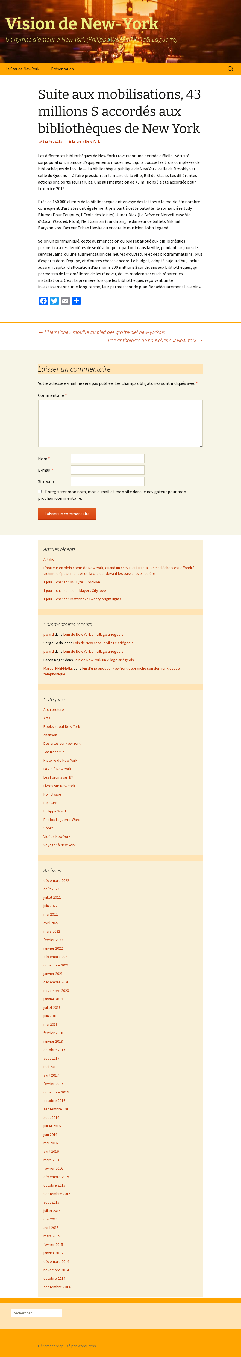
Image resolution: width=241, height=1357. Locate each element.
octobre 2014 (54, 1278)
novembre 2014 (56, 1269)
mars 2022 (51, 931)
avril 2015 (51, 1227)
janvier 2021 (53, 973)
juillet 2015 (52, 1210)
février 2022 (53, 939)
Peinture (50, 802)
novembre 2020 (56, 990)
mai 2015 (50, 1219)
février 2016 (53, 1168)
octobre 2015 (54, 1185)
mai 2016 (50, 1142)
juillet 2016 (52, 1126)
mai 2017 (50, 1066)
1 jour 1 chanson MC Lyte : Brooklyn (71, 582)
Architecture (53, 709)
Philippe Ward (54, 811)
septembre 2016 (56, 1109)
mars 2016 (51, 1159)
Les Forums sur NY (58, 777)
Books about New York (61, 726)
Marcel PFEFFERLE (58, 668)
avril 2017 (51, 1075)
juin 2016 (50, 1134)
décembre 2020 (56, 982)
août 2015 (51, 1202)
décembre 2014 (56, 1261)
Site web (46, 481)
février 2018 (53, 1032)
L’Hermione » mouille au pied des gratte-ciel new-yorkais (101, 332)
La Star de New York (22, 69)
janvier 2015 (53, 1252)
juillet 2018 (52, 1007)
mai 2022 (50, 914)
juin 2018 (50, 1015)
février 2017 (53, 1083)
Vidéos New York (56, 836)
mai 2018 (50, 1024)
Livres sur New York (59, 785)
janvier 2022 (53, 948)
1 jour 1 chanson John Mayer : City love (74, 590)
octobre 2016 (54, 1100)
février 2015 (53, 1244)
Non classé (52, 794)
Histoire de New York (60, 760)
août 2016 (51, 1117)
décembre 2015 (56, 1176)
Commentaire (52, 395)
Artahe (48, 559)
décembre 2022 (56, 880)
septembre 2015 (56, 1193)
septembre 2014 (56, 1286)
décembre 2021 (56, 956)
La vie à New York (86, 141)
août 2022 (51, 888)
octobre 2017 (54, 1049)
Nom (44, 458)
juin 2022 (50, 905)
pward (48, 634)
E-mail (45, 470)
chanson (50, 734)
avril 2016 (51, 1151)
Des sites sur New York (62, 743)
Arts (46, 718)
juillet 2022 (52, 897)
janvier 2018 (53, 1041)
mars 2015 (51, 1236)
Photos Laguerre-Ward (61, 819)
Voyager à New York (59, 844)
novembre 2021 (56, 965)
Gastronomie (54, 751)
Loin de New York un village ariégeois (93, 634)
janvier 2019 (53, 999)
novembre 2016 (56, 1092)
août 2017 (51, 1058)
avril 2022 (51, 922)
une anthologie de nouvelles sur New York (155, 340)
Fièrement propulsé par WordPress (67, 1345)
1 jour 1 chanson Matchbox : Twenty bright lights (82, 598)
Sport (48, 828)
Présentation (62, 69)
